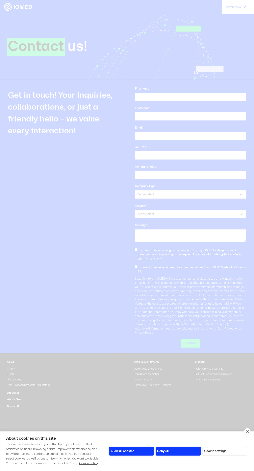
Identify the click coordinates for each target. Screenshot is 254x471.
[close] (247, 431)
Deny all (163, 451)
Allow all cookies (122, 451)
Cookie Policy (88, 463)
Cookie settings (215, 451)
